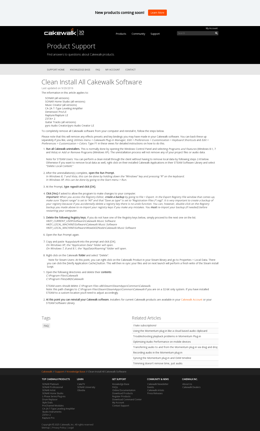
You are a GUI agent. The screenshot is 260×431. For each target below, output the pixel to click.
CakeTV (81, 384)
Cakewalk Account (191, 299)
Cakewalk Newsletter (157, 384)
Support (155, 33)
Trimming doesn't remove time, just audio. (158, 363)
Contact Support (120, 405)
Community (138, 33)
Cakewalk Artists (155, 390)
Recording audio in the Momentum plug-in (157, 352)
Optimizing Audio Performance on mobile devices (162, 341)
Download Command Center (127, 399)
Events (150, 387)
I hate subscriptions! (144, 325)
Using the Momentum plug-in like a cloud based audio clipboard (170, 331)
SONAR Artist (48, 390)
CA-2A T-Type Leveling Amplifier (58, 408)
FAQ (98, 69)
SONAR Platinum (50, 384)
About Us (187, 384)
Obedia (81, 390)
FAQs (115, 387)
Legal (71, 427)
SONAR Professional (52, 387)
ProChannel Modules (53, 405)
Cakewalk (47, 371)
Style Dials (47, 402)
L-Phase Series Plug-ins (53, 396)
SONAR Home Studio (52, 393)
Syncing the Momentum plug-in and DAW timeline (162, 358)
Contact (130, 69)
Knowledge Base (80, 69)
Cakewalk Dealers (191, 387)
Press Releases (154, 393)
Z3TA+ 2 (46, 414)
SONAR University (86, 387)
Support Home (56, 69)
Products (121, 33)
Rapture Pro (48, 417)
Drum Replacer (50, 399)
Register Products (121, 396)
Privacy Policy (59, 427)
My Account (212, 28)
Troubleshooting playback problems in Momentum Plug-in (167, 336)
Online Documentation (123, 390)
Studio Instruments (51, 411)
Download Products (122, 393)
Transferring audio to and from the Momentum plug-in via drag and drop (175, 347)
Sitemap (46, 427)
